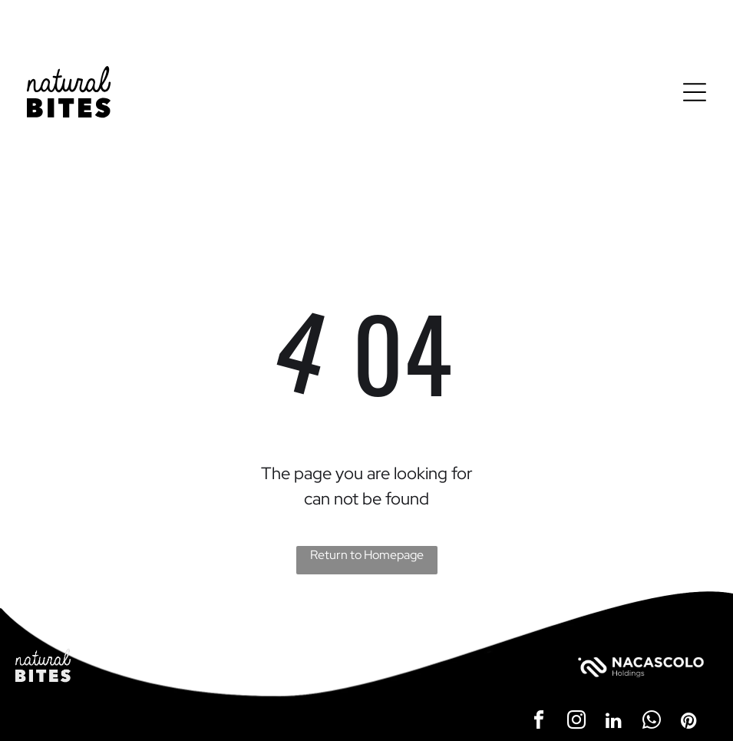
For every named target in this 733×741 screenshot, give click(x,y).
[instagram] (576, 722)
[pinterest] (689, 722)
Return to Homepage (367, 555)
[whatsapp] (652, 722)
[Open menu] (694, 92)
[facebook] (539, 722)
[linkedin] (614, 722)
